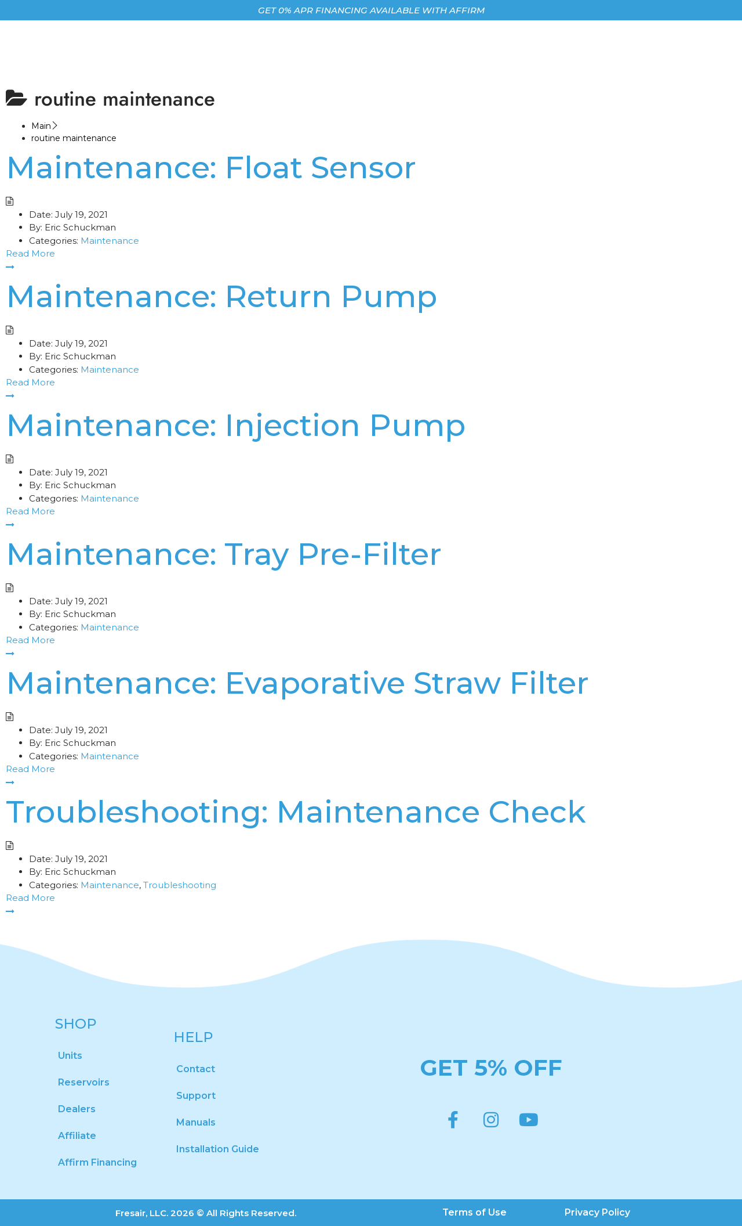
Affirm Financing (97, 1162)
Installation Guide (217, 1149)
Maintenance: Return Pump (221, 296)
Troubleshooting (179, 884)
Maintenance (110, 240)
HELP (193, 1037)
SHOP (76, 1023)
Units (70, 1055)
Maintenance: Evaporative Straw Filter (297, 682)
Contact (195, 1068)
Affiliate (77, 1135)
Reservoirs (84, 1082)
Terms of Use (474, 1212)
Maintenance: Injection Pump (235, 424)
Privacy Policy (598, 1212)
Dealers (77, 1109)
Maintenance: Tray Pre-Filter (224, 553)
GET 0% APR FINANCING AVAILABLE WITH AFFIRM (371, 10)
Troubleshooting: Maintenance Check (296, 811)
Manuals (196, 1122)
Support (196, 1095)
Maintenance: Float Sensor (211, 167)
